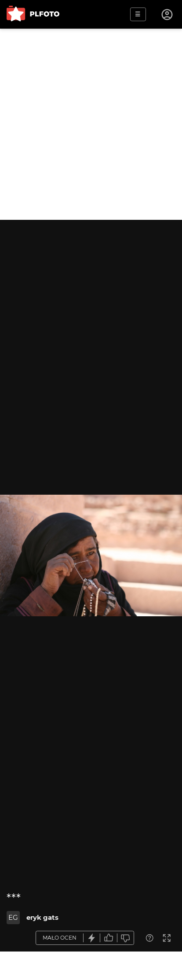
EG (13, 917)
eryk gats (42, 917)
